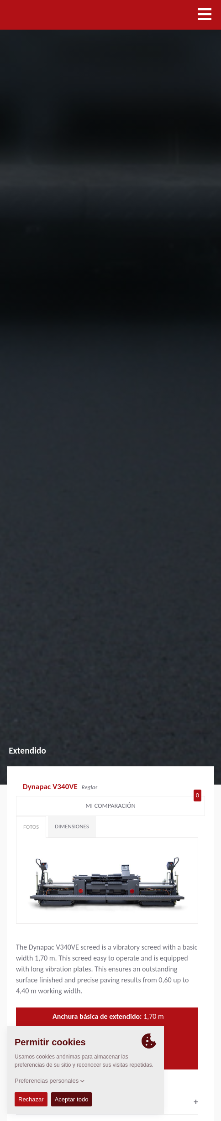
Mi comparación (143, 804)
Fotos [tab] (31, 826)
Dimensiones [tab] (72, 826)
